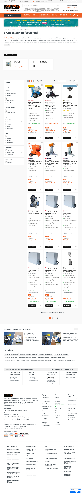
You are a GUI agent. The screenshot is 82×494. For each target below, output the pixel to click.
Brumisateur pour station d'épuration (28, 354)
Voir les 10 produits (18, 67)
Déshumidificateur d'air (49, 450)
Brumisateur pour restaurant (11, 354)
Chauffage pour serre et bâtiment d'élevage (11, 460)
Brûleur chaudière (30, 456)
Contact (38, 1)
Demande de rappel (47, 406)
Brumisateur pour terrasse (11, 357)
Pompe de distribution (50, 468)
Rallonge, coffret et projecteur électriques (69, 462)
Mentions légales (72, 413)
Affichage (70, 81)
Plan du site (71, 419)
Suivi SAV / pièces (61, 1)
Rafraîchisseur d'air (30, 461)
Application (14, 117)
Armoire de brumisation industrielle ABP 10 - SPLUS (51, 213)
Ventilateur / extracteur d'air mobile (29, 468)
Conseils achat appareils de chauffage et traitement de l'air (20, 424)
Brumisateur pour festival (23, 360)
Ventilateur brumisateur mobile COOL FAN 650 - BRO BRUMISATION (69, 270)
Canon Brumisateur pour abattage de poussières (64, 360)
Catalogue (45, 408)
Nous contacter (46, 401)
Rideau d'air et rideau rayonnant (11, 464)
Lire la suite (6, 44)
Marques (44, 411)
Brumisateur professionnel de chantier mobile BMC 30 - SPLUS (52, 161)
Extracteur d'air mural (29, 472)
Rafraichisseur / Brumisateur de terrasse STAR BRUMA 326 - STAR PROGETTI (70, 105)
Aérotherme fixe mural (12, 452)
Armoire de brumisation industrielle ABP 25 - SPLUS (34, 270)
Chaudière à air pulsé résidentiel (11, 477)
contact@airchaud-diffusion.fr (16, 416)
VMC (45, 446)
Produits (12, 15)
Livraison (57, 415)
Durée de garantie (14, 107)
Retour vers (10, 54)
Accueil (5, 1)
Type (14, 133)
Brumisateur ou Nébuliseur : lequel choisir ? (70, 334)
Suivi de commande (51, 1)
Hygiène (46, 461)
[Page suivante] (58, 318)
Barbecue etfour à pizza (66, 475)
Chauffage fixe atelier (12, 449)
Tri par (55, 81)
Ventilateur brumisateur (43, 62)
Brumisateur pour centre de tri (61, 354)
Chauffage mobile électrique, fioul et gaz (11, 456)
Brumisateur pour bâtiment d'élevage (27, 357)
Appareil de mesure (68, 459)
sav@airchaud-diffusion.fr (22, 418)
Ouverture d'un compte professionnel (46, 423)
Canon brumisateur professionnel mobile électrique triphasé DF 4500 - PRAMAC (51, 105)
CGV (69, 411)
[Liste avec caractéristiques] (33, 81)
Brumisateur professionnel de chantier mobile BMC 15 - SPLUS (34, 161)
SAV (46, 1)
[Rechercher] (58, 5)
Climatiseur (28, 459)
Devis (42, 1)
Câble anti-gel (28, 453)
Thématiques (25, 1)
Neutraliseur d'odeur (50, 459)
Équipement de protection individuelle (67, 467)
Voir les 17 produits (44, 67)
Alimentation (14, 147)
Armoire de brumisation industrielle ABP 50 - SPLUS (51, 270)
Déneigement (66, 471)
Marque (14, 90)
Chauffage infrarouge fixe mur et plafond (12, 473)
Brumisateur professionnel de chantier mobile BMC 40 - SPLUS (70, 161)
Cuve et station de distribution (49, 465)
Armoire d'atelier (68, 449)
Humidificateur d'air (50, 453)
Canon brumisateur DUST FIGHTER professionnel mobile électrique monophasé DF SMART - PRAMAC (34, 105)
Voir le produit (32, 138)
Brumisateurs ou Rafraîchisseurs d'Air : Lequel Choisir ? (30, 335)
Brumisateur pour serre (43, 357)
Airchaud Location (10, 446)
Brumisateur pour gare (10, 363)
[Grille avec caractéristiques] (30, 81)
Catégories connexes (14, 87)
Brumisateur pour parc (10, 360)
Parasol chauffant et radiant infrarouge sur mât (11, 468)
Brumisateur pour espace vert (24, 363)
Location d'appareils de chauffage (13, 428)
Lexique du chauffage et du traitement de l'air (16, 426)
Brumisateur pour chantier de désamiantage (41, 360)
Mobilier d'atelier (68, 446)
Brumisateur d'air (29, 464)
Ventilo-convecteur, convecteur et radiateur (11, 481)
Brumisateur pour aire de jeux (45, 354)
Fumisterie (66, 456)
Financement (58, 413)
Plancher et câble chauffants (29, 450)
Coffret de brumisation (17, 62)
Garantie (57, 420)
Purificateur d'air (49, 456)
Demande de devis (47, 404)
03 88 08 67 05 (72, 7)
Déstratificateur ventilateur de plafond (29, 477)
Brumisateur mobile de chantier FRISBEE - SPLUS (35, 212)
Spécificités (14, 159)
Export (56, 417)
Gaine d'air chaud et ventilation (69, 453)
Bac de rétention (49, 471)
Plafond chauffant (30, 446)
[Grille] (28, 81)
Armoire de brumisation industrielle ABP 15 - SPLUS (69, 213)
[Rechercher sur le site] (39, 5)
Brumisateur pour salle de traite (58, 357)
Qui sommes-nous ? (12, 1)
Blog (20, 1)
